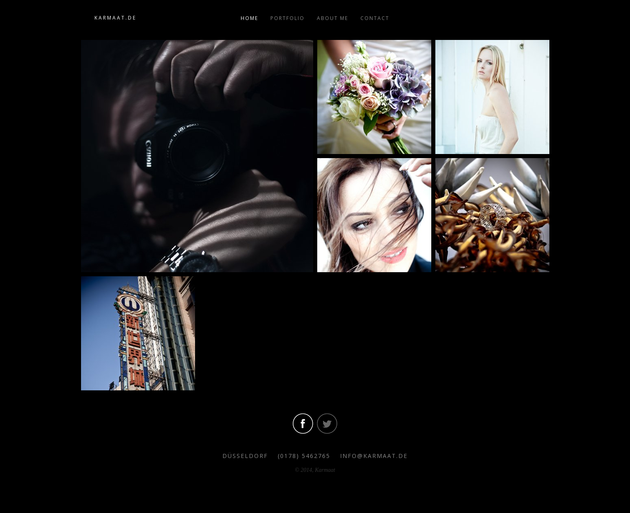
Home (249, 18)
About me (332, 18)
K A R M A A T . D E (114, 17)
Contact (374, 18)
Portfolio (287, 18)
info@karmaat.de (374, 456)
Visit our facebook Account (303, 423)
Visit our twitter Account (327, 423)
